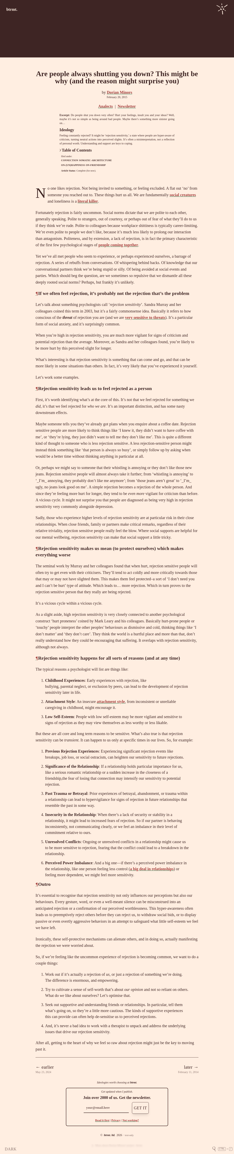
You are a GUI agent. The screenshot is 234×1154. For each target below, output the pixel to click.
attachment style (111, 701)
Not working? (130, 1120)
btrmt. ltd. (109, 1135)
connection (69, 160)
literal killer (88, 201)
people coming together (118, 245)
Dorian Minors (119, 92)
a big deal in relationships (152, 869)
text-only (129, 1135)
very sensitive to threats (145, 317)
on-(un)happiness (73, 165)
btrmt (133, 1082)
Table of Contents (75, 150)
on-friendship (96, 165)
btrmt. (11, 9)
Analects (105, 106)
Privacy (116, 1120)
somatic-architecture (95, 160)
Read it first (102, 1120)
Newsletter (127, 106)
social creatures (183, 195)
